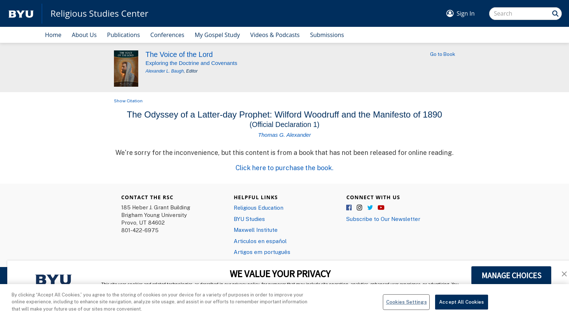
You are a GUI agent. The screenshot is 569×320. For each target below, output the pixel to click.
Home (53, 35)
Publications (123, 35)
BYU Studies (249, 219)
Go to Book (442, 54)
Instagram (360, 208)
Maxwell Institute (256, 229)
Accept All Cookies (461, 306)
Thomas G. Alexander (284, 135)
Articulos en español (260, 241)
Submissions (327, 35)
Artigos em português (262, 252)
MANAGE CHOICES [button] (511, 275)
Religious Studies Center (99, 13)
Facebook (349, 208)
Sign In (466, 13)
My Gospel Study (217, 35)
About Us (84, 35)
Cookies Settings (406, 306)
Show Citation (128, 100)
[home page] (21, 13)
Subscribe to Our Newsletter (383, 219)
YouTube (381, 208)
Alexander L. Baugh (165, 71)
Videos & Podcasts (275, 35)
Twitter (370, 208)
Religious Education (258, 207)
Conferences (167, 35)
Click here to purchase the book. (284, 168)
